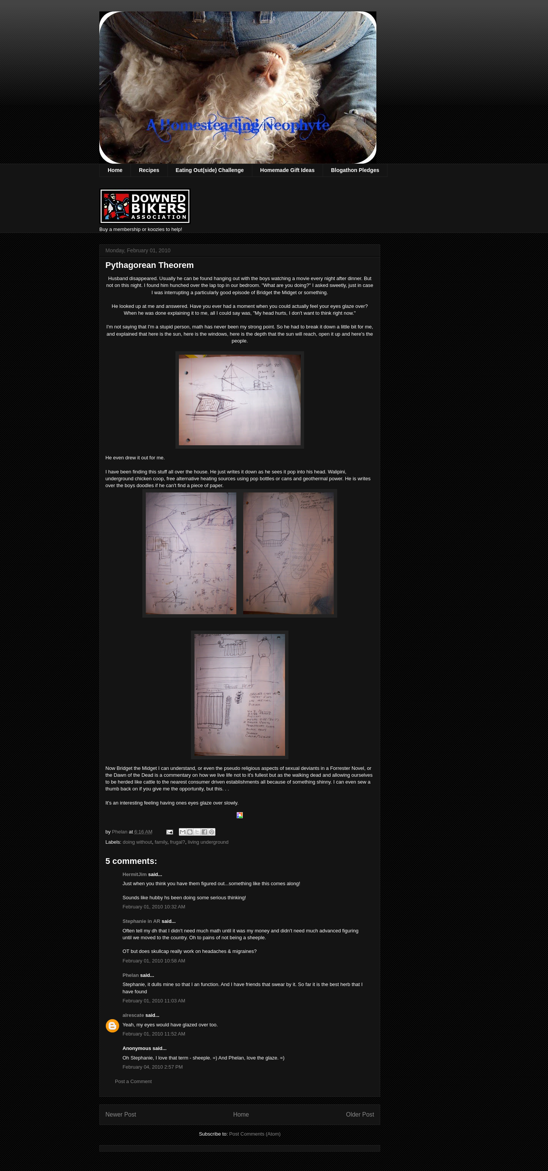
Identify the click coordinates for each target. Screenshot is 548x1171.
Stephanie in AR (141, 921)
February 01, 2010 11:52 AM (154, 1034)
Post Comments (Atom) (254, 1134)
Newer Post (120, 1114)
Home (115, 170)
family (161, 842)
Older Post (360, 1114)
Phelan (131, 975)
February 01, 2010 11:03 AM (154, 1001)
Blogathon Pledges (355, 170)
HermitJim (135, 874)
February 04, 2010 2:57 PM (153, 1067)
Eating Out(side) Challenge (210, 170)
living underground (208, 842)
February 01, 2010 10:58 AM (154, 961)
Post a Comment (133, 1081)
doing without (137, 842)
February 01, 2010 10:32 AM (154, 907)
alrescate (133, 1015)
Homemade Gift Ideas (287, 170)
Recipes (149, 170)
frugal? (177, 842)
